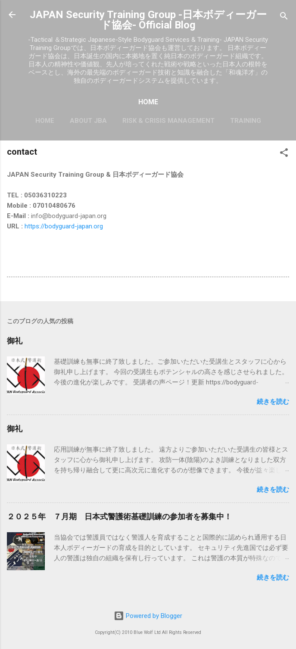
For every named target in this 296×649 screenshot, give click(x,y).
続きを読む (273, 402)
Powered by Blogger (148, 616)
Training (245, 121)
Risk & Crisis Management (168, 121)
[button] (284, 154)
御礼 (14, 340)
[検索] (284, 17)
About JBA (88, 121)
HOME (44, 121)
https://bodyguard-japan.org (64, 226)
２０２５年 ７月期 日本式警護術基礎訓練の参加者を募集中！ (119, 516)
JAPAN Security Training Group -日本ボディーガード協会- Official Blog (148, 20)
